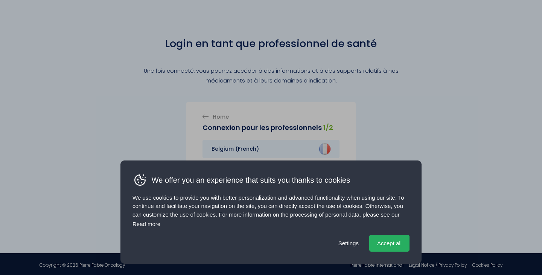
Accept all (389, 243)
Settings (348, 243)
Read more (146, 224)
